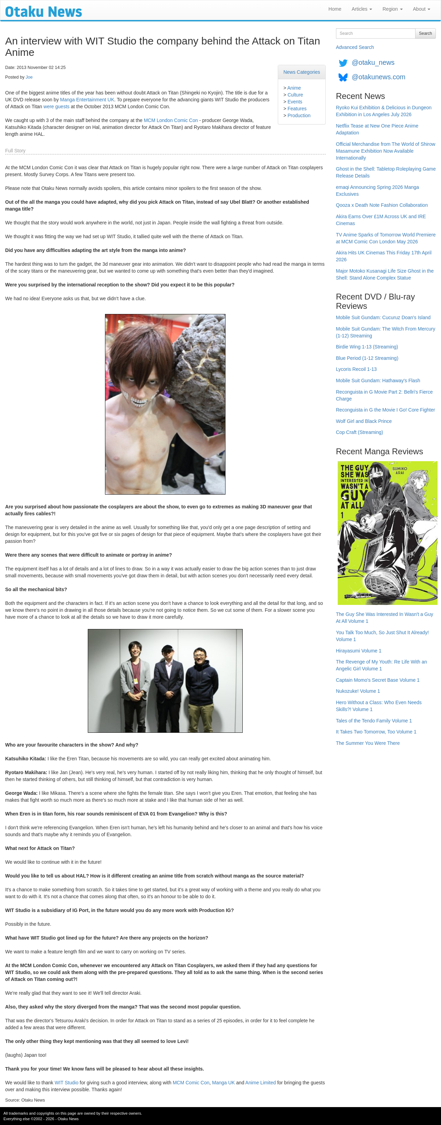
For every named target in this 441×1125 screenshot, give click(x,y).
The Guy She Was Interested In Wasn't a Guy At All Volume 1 (384, 617)
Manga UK (223, 1082)
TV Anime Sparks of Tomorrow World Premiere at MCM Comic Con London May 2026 (386, 238)
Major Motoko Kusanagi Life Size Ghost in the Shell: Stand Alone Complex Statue (385, 274)
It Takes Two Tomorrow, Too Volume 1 (376, 731)
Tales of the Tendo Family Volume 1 (374, 720)
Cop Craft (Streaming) (359, 432)
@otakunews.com (379, 77)
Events (294, 101)
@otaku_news (373, 62)
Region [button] (392, 9)
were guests (56, 106)
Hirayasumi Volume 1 (358, 650)
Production (299, 115)
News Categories (301, 72)
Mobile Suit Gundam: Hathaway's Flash (378, 380)
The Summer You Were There (368, 743)
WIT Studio (66, 1082)
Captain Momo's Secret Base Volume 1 (378, 680)
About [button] (421, 9)
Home (334, 9)
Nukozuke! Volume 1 (358, 691)
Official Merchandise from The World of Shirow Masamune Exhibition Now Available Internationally (385, 151)
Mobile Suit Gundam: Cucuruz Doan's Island (383, 317)
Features (296, 108)
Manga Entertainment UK (87, 99)
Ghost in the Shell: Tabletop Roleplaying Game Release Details (386, 172)
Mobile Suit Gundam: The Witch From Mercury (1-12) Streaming (385, 332)
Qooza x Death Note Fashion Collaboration (382, 205)
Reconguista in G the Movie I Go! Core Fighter (385, 410)
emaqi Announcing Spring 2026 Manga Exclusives (377, 190)
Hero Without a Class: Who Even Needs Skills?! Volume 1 (379, 706)
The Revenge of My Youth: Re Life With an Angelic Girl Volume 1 (381, 665)
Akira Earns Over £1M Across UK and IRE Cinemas (381, 220)
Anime (294, 88)
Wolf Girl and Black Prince (364, 421)
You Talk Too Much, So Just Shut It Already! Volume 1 (382, 636)
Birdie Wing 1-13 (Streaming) (367, 346)
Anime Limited (260, 1082)
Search (425, 33)
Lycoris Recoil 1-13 (356, 369)
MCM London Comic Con (171, 120)
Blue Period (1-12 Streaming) (367, 358)
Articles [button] (361, 9)
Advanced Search (355, 47)
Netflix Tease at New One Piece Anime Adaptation (377, 129)
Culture (295, 95)
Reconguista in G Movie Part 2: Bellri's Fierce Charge (384, 395)
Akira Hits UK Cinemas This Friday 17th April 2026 (384, 256)
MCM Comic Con (191, 1082)
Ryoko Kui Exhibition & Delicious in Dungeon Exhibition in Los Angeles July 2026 (384, 111)
